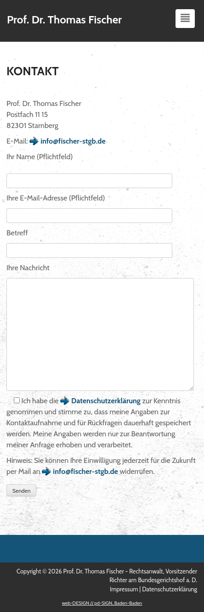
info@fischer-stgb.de (73, 141)
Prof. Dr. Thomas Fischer (64, 19)
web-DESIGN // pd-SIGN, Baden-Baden (102, 603)
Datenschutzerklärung (106, 400)
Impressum (124, 589)
